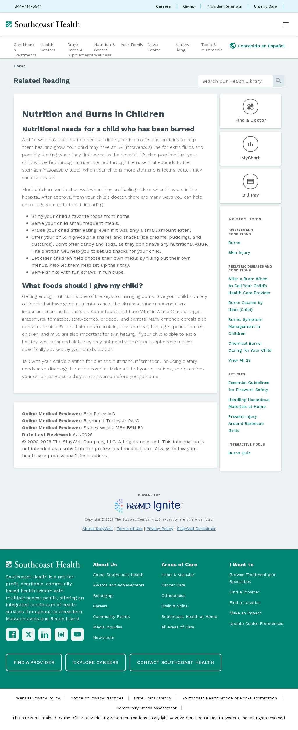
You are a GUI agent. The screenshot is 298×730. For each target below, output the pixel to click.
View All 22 (239, 360)
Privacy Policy (159, 528)
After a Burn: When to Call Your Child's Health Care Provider (249, 285)
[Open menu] (285, 24)
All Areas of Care (178, 627)
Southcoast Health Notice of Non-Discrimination (229, 698)
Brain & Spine (175, 606)
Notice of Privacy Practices (96, 698)
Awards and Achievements (119, 585)
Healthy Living (181, 47)
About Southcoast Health (118, 574)
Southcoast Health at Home (189, 616)
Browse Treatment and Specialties (252, 578)
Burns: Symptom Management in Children (245, 326)
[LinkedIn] (44, 634)
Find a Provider (244, 592)
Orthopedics (173, 595)
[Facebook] (12, 634)
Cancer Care (173, 585)
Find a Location (245, 602)
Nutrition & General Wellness (104, 49)
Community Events (111, 616)
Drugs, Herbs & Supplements (80, 49)
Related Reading (42, 81)
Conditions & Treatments (25, 49)
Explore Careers (95, 662)
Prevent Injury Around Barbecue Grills (246, 423)
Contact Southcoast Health (175, 662)
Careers (163, 6)
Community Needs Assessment (146, 708)
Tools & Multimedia (212, 47)
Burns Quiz (239, 452)
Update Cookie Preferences (256, 623)
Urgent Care (265, 6)
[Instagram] (61, 634)
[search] (235, 81)
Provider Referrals (224, 6)
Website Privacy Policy (38, 698)
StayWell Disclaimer (196, 528)
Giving (188, 6)
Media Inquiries (107, 627)
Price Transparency (152, 698)
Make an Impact (245, 613)
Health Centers (47, 47)
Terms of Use (130, 528)
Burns (234, 242)
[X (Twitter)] (28, 634)
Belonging (102, 595)
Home (20, 65)
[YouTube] (77, 634)
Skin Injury (239, 252)
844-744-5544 (28, 6)
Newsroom (103, 637)
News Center (154, 47)
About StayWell (97, 528)
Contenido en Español (261, 46)
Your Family (132, 44)
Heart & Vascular (178, 574)
